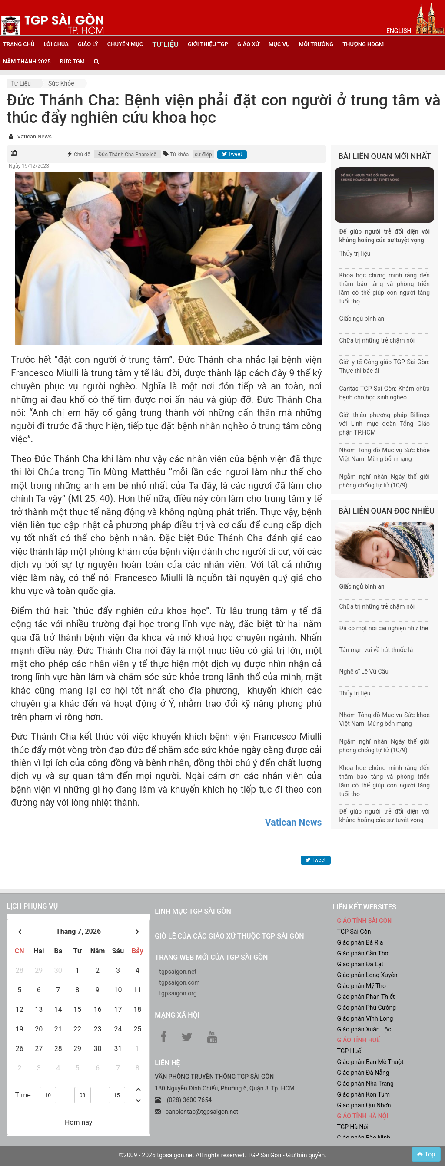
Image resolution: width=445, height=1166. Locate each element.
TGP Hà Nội (352, 1126)
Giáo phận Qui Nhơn (364, 1105)
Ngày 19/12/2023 (29, 166)
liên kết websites (364, 907)
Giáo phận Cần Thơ (362, 953)
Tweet (232, 154)
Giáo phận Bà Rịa (360, 942)
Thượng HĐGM (363, 44)
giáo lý (88, 44)
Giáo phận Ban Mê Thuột (370, 1061)
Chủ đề (82, 155)
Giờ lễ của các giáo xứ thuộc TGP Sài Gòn (229, 936)
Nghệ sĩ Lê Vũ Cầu (364, 671)
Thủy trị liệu (355, 253)
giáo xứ (248, 44)
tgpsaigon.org (177, 993)
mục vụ (279, 44)
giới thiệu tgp (208, 44)
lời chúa (55, 44)
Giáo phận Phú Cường (366, 1007)
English (398, 30)
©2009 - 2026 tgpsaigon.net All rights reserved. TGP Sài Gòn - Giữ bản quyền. (222, 1155)
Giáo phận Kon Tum (363, 1094)
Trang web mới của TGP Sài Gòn (211, 957)
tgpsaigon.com (179, 982)
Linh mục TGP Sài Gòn (193, 911)
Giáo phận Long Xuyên (367, 975)
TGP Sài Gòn (354, 931)
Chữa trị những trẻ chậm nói (377, 340)
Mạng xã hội (177, 1015)
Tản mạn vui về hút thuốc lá (376, 649)
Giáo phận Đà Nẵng (363, 1072)
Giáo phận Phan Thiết (366, 996)
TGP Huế (349, 1050)
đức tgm (72, 61)
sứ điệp (203, 155)
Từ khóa (179, 155)
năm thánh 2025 (27, 61)
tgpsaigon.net (177, 971)
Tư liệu (21, 83)
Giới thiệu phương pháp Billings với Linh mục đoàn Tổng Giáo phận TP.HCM (384, 424)
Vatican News (34, 136)
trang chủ (18, 44)
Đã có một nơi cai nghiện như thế (383, 628)
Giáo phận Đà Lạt (360, 964)
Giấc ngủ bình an (362, 318)
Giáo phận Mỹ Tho (361, 985)
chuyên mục (125, 44)
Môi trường (316, 44)
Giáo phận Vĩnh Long (365, 1018)
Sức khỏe (61, 83)
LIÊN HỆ (167, 1063)
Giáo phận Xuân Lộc (364, 1029)
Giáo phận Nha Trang (365, 1083)
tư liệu (165, 44)
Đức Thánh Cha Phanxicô (127, 155)
